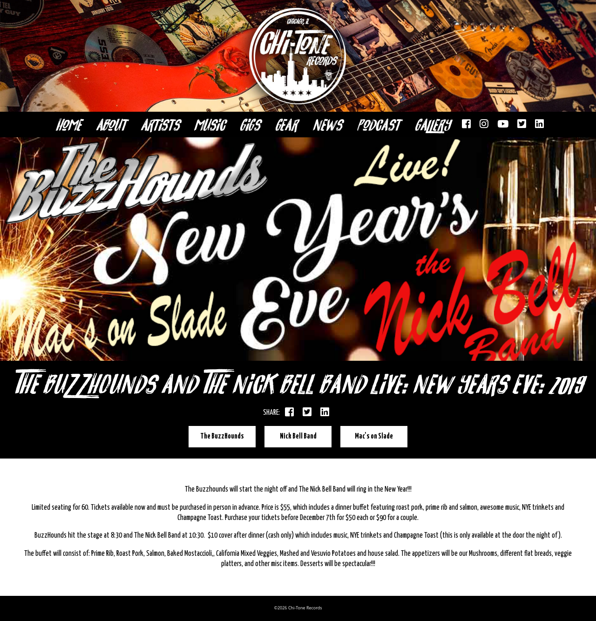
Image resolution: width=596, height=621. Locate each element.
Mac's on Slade (374, 436)
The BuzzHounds (222, 436)
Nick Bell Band (298, 436)
